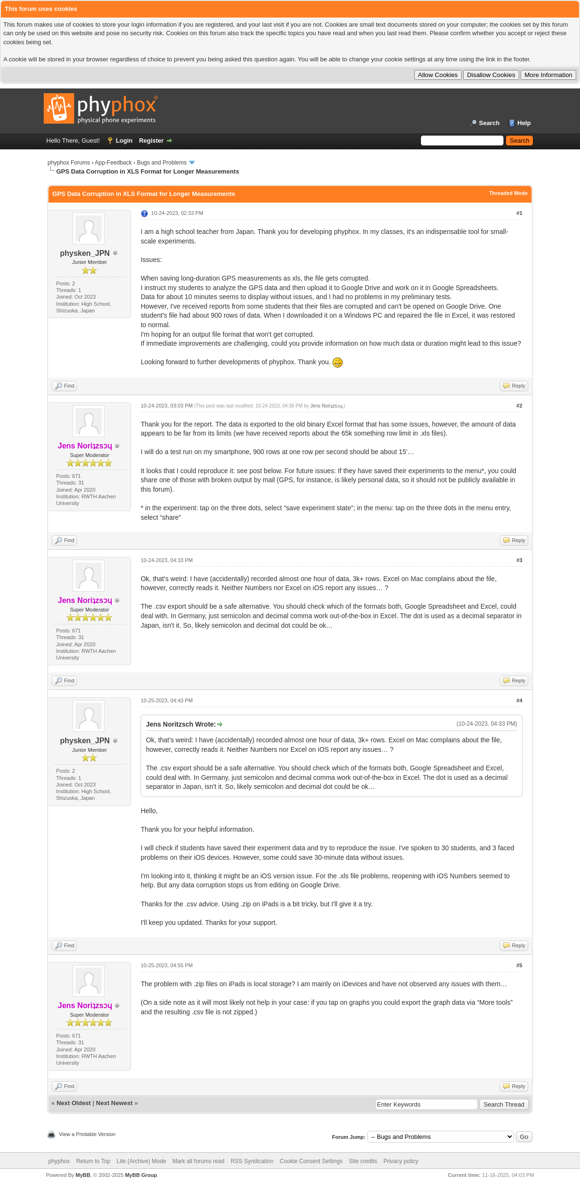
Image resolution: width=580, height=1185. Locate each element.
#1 (519, 213)
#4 (519, 700)
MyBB (83, 1175)
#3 (519, 560)
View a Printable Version (87, 1134)
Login (124, 140)
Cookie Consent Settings (311, 1161)
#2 (519, 405)
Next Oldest (74, 1103)
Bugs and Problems (162, 162)
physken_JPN (85, 253)
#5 (519, 965)
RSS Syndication (252, 1161)
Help (524, 122)
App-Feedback (113, 162)
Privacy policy (400, 1161)
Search (489, 122)
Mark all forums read (198, 1161)
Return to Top (93, 1161)
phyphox (59, 1161)
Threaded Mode (508, 193)
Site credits (363, 1161)
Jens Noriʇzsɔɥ (326, 405)
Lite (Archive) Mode (141, 1161)
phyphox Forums (69, 162)
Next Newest (114, 1103)
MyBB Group (141, 1175)
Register (151, 140)
